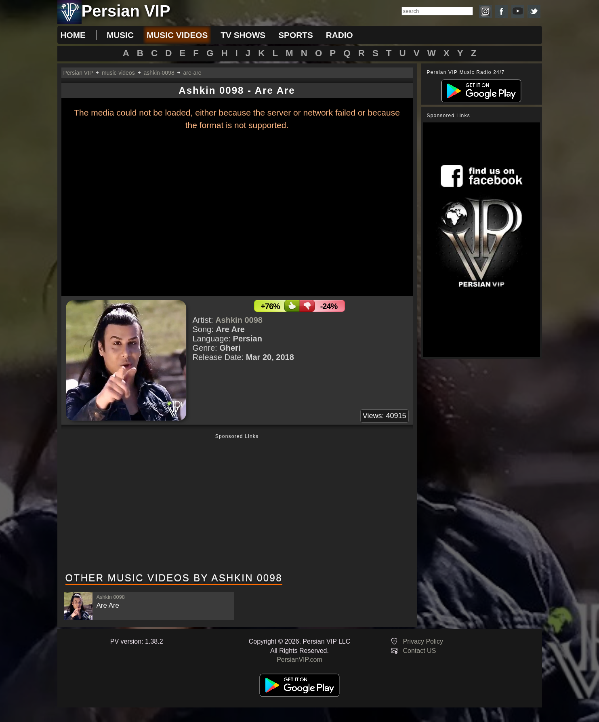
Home (73, 35)
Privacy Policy (423, 641)
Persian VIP (78, 72)
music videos (177, 35)
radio (339, 35)
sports (295, 35)
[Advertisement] (237, 503)
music (120, 35)
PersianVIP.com (299, 659)
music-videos (118, 72)
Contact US (419, 650)
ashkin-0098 (158, 72)
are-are (192, 72)
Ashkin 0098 (239, 320)
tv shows (243, 35)
